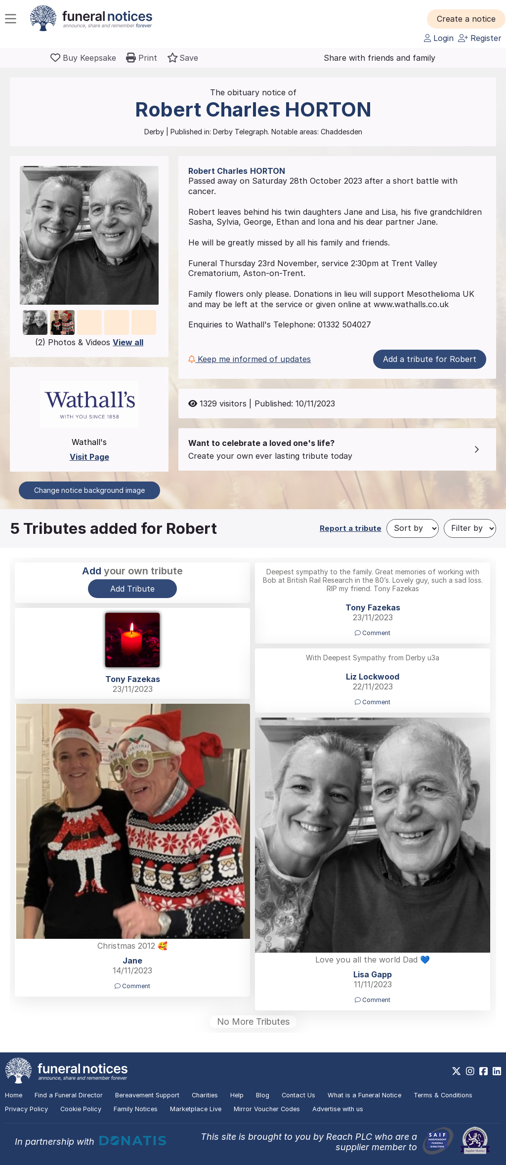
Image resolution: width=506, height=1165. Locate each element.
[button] (466, 18)
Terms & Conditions (443, 1095)
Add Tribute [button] (132, 589)
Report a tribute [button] (350, 528)
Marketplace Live (195, 1109)
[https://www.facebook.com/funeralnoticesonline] (483, 1071)
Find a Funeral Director (69, 1095)
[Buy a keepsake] (83, 58)
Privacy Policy (26, 1109)
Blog (262, 1095)
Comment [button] (372, 633)
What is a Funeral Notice (364, 1095)
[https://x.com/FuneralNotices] (456, 1071)
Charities (205, 1095)
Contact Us (298, 1095)
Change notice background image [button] (89, 490)
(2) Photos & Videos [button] (89, 342)
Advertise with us (337, 1109)
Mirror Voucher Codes (267, 1109)
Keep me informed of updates (249, 359)
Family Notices (136, 1109)
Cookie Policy (80, 1109)
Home (13, 1095)
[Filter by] (470, 528)
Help (237, 1095)
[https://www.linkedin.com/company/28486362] (497, 1071)
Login (439, 38)
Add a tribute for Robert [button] (429, 359)
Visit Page (89, 457)
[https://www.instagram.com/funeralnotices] (470, 1071)
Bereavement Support (147, 1095)
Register (480, 38)
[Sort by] (412, 528)
